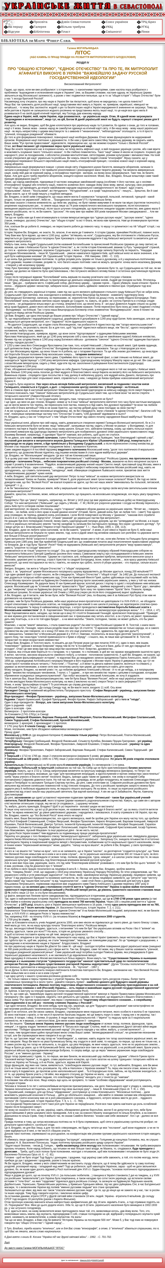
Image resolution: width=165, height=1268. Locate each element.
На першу (13, 26)
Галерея (37, 26)
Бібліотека (39, 31)
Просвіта (38, 22)
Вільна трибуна (71, 26)
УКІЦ (107, 26)
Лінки (143, 31)
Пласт (63, 31)
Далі (7, 1242)
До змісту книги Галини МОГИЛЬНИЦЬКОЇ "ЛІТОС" (34, 1248)
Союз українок (114, 22)
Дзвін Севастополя (74, 22)
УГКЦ (143, 26)
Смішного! (111, 31)
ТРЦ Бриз (146, 22)
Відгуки (12, 31)
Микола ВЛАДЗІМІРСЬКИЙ (92, 1260)
